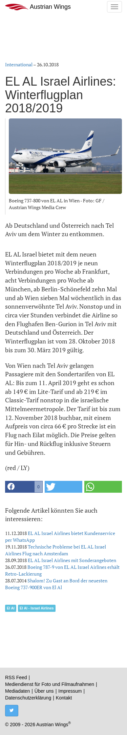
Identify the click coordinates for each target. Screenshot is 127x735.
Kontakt (64, 697)
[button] (24, 487)
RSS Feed (16, 677)
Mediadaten (17, 691)
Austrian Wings (38, 6)
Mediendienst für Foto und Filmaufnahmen (49, 684)
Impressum (70, 691)
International (19, 64)
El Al (11, 608)
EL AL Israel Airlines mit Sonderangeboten (72, 560)
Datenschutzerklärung (28, 697)
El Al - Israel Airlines (37, 608)
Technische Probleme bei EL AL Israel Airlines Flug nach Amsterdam (55, 550)
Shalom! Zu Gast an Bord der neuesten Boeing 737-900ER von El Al (56, 584)
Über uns (44, 691)
